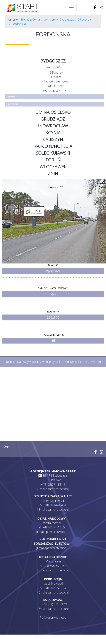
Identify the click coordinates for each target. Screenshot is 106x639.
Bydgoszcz (67, 19)
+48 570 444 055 (54, 527)
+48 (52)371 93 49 (53, 484)
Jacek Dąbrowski (53, 501)
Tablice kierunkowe (56, 81)
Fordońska (19, 24)
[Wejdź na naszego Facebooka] (95, 8)
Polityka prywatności (53, 618)
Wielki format (56, 86)
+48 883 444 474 (55, 505)
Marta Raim (53, 561)
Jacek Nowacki (53, 583)
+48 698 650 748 (55, 566)
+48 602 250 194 (55, 588)
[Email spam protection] (53, 489)
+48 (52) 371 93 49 (54, 604)
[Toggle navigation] (71, 7)
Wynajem (50, 19)
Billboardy (84, 19)
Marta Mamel (52, 523)
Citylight (56, 77)
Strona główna (30, 19)
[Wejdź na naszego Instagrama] (101, 8)
